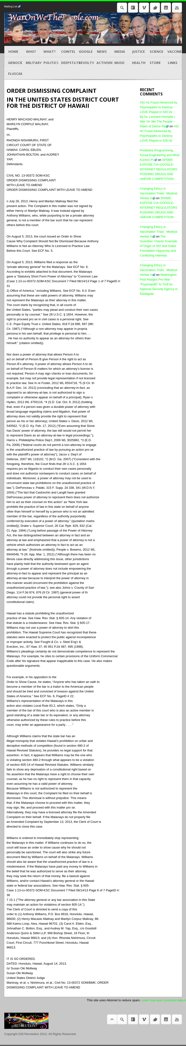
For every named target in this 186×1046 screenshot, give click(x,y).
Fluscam (13, 73)
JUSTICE (137, 51)
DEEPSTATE (66, 62)
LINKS (172, 62)
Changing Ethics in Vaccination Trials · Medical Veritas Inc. (158, 193)
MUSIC (119, 62)
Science (155, 51)
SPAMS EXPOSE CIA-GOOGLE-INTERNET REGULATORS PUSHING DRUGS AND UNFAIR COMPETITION (158, 169)
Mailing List (10, 6)
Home (13, 51)
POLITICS (49, 62)
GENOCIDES (13, 62)
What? (49, 51)
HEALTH (137, 62)
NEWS (102, 51)
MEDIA (119, 51)
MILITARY (31, 62)
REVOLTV (84, 62)
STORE (155, 62)
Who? (31, 51)
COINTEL (66, 51)
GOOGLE (84, 51)
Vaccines (172, 51)
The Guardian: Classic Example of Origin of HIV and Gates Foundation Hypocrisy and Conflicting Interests (158, 246)
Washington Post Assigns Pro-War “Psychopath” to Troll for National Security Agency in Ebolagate (159, 284)
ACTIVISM (102, 62)
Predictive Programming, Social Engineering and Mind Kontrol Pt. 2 (160, 155)
